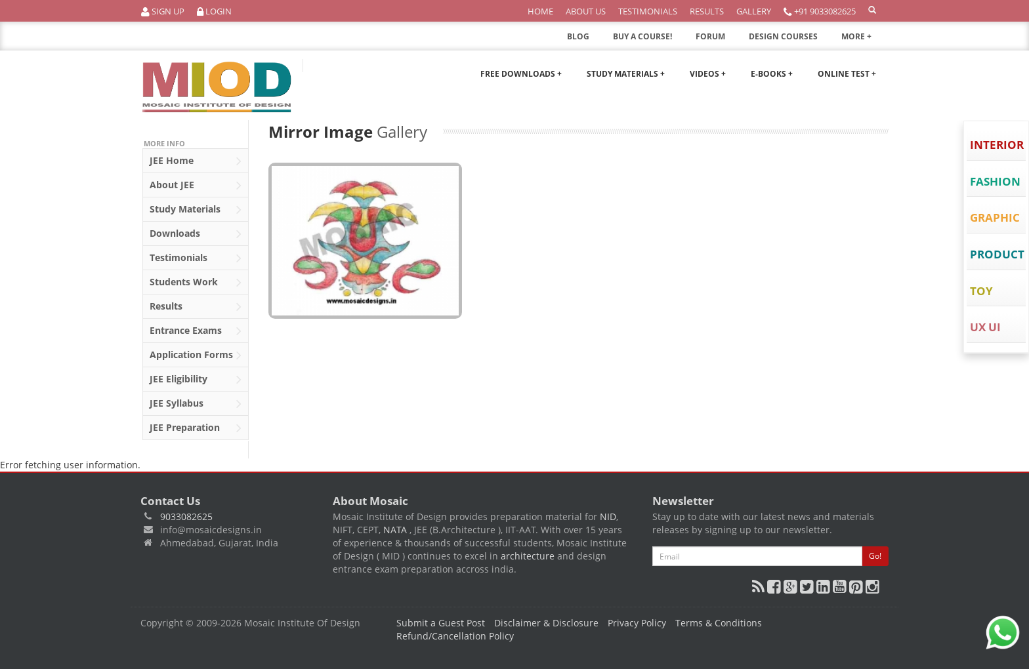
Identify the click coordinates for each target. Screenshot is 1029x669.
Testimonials (647, 11)
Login (214, 11)
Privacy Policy (637, 623)
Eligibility (196, 380)
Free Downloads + (521, 73)
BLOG (578, 36)
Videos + (708, 73)
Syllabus (196, 404)
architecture (528, 556)
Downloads (196, 234)
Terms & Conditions (718, 623)
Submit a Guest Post (440, 623)
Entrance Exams (196, 331)
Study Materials (196, 210)
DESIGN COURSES (783, 36)
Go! (875, 555)
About (196, 185)
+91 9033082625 (820, 11)
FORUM (710, 36)
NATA (396, 529)
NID (608, 516)
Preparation (196, 428)
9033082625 (186, 516)
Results (707, 11)
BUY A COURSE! (642, 36)
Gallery (753, 11)
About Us (586, 11)
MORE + (865, 40)
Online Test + (847, 73)
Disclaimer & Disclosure (546, 623)
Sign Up (162, 11)
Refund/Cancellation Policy (455, 636)
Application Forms (196, 355)
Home (540, 11)
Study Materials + (626, 73)
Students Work (196, 282)
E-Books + (772, 73)
